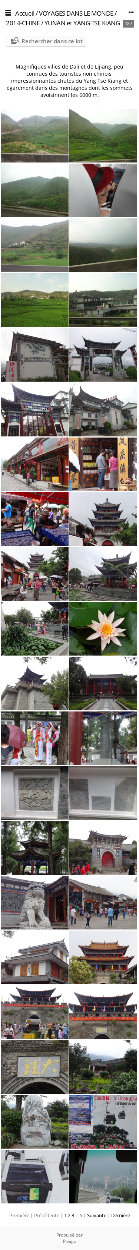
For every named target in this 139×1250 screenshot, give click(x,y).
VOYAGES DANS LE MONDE (76, 13)
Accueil (24, 13)
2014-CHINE (23, 23)
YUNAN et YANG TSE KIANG (82, 23)
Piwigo (69, 1241)
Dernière (120, 1215)
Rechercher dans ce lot (52, 41)
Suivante (96, 1215)
